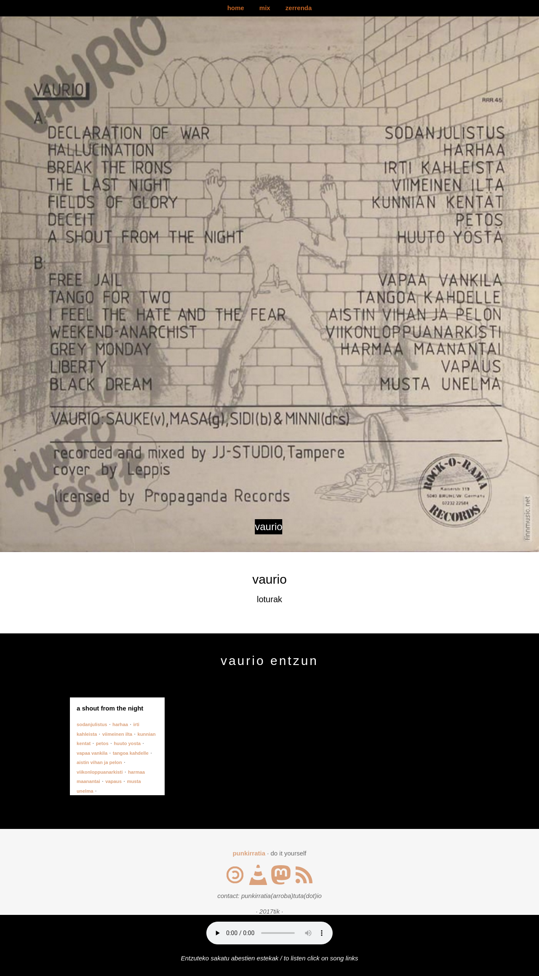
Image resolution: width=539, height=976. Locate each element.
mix (264, 7)
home (235, 7)
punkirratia (248, 853)
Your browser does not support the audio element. (269, 933)
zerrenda (299, 7)
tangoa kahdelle (131, 753)
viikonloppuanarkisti (100, 772)
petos (102, 743)
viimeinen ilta (117, 734)
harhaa (120, 724)
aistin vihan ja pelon (99, 762)
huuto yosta (127, 743)
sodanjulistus (92, 724)
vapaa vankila (92, 753)
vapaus (113, 781)
